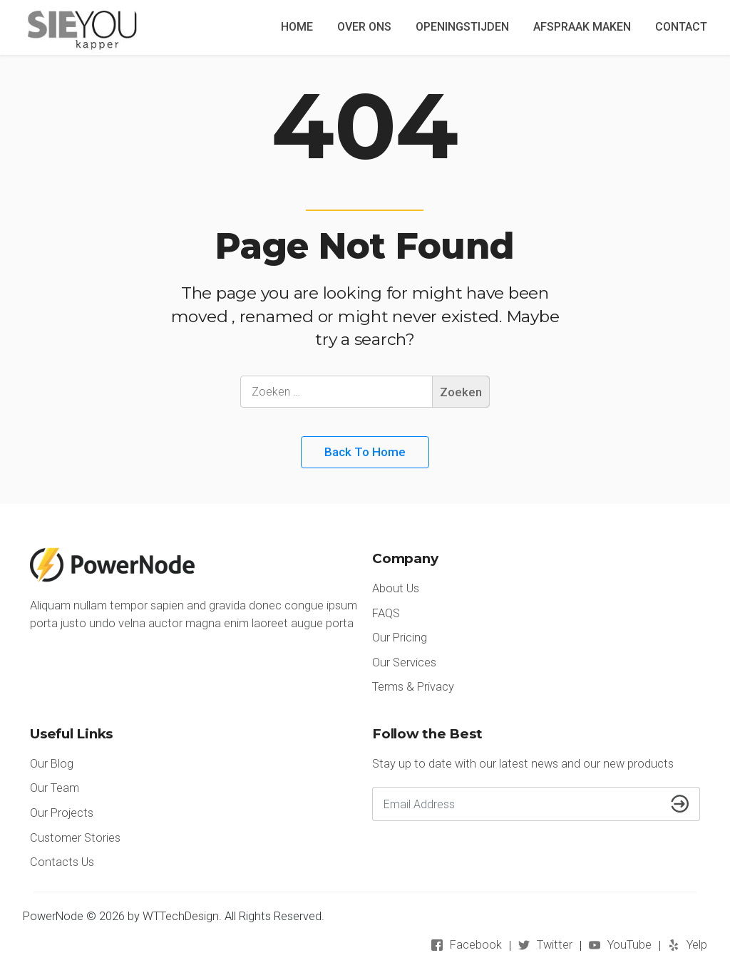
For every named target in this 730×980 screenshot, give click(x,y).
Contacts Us (62, 862)
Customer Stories (75, 838)
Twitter (554, 944)
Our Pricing (399, 637)
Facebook (476, 944)
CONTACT (681, 26)
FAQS (386, 613)
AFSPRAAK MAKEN (582, 26)
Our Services (404, 662)
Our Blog (51, 763)
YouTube (629, 944)
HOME (297, 26)
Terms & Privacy (413, 686)
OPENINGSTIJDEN (462, 26)
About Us (395, 588)
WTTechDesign (181, 916)
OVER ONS (364, 26)
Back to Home (365, 452)
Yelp (697, 944)
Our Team (54, 788)
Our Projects (61, 813)
